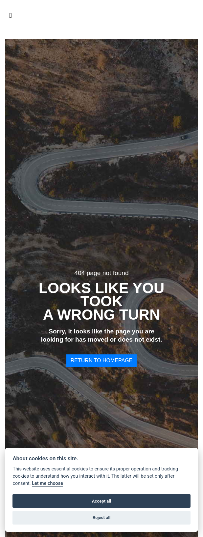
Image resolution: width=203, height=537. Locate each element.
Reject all (101, 517)
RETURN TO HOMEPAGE (101, 360)
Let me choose (47, 483)
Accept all (101, 501)
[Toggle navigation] (10, 15)
